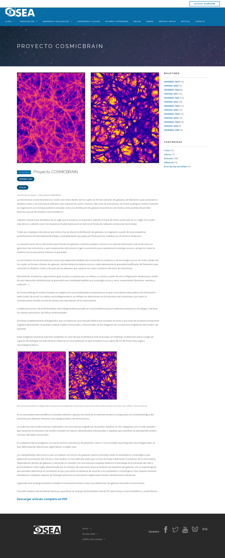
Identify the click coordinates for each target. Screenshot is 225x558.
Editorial (169, 162)
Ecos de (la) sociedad (175, 166)
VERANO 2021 (171, 93)
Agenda (150, 21)
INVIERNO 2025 (172, 130)
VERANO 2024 (171, 117)
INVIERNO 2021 (172, 97)
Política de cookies (92, 539)
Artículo (22, 187)
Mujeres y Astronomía (116, 21)
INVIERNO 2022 (172, 105)
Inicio (85, 528)
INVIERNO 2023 (25, 179)
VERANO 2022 (171, 101)
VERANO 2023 (171, 109)
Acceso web (88, 533)
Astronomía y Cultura (88, 21)
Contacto (200, 21)
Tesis (167, 150)
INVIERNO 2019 (172, 81)
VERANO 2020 (171, 85)
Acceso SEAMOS (204, 4)
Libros (167, 154)
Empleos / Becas (167, 21)
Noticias (185, 21)
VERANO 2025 (171, 125)
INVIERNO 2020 (172, 89)
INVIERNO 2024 (172, 121)
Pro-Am (137, 21)
